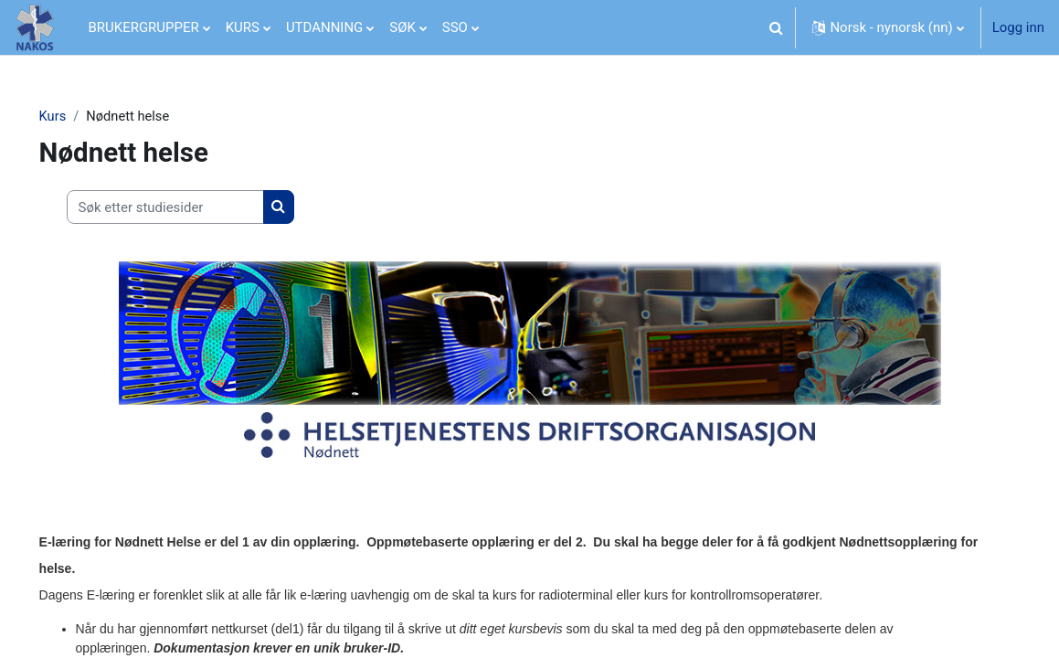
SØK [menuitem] (402, 27)
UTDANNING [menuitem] (324, 27)
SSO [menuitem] (455, 27)
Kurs (78, 116)
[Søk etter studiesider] (191, 207)
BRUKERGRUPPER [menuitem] (144, 27)
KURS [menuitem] (242, 27)
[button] (775, 27)
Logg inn (1018, 27)
